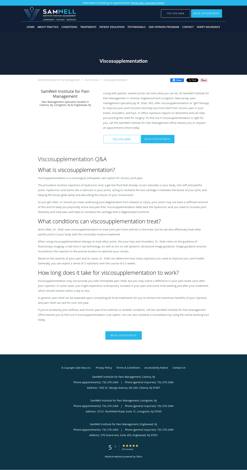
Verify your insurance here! (147, 3)
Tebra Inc (86, 367)
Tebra (139, 456)
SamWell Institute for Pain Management (59, 79)
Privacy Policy (104, 367)
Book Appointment (157, 139)
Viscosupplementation (115, 79)
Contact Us (179, 367)
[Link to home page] (45, 13)
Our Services (91, 79)
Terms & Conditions (128, 367)
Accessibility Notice (156, 367)
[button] (206, 13)
